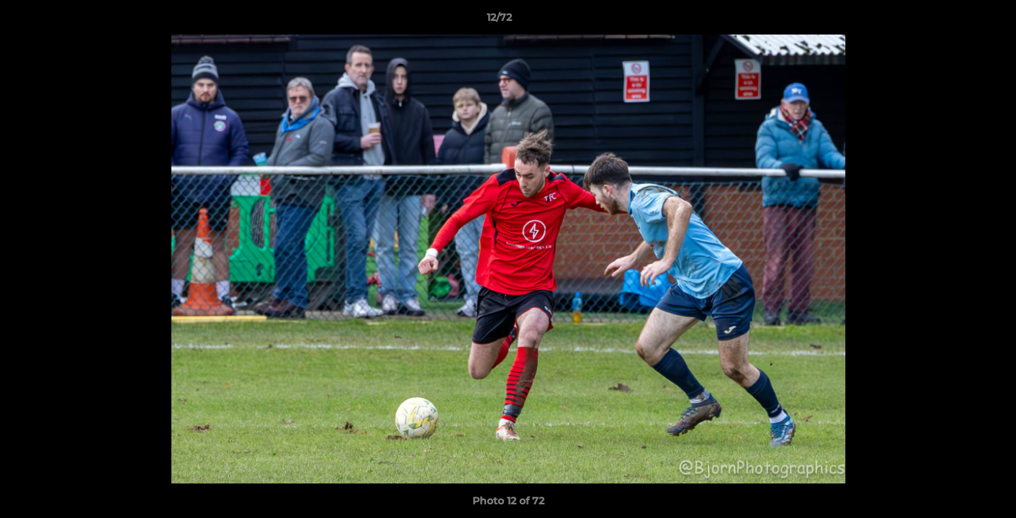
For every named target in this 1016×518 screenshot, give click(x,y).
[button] (955, 20)
